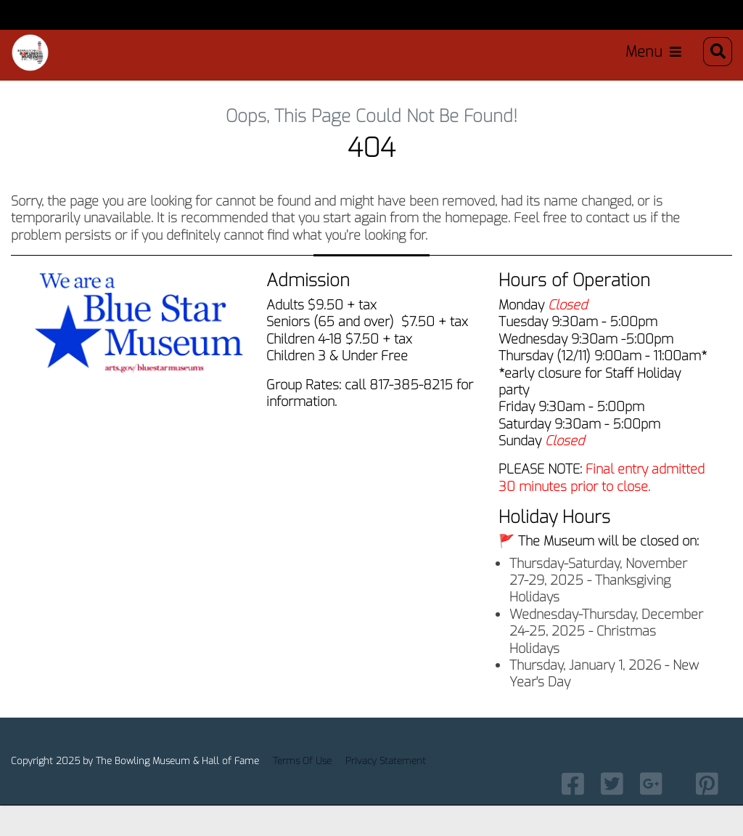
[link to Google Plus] (651, 813)
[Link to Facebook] (573, 813)
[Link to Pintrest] (707, 813)
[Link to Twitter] (612, 813)
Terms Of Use (302, 791)
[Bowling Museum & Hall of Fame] (33, 57)
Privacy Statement (385, 791)
